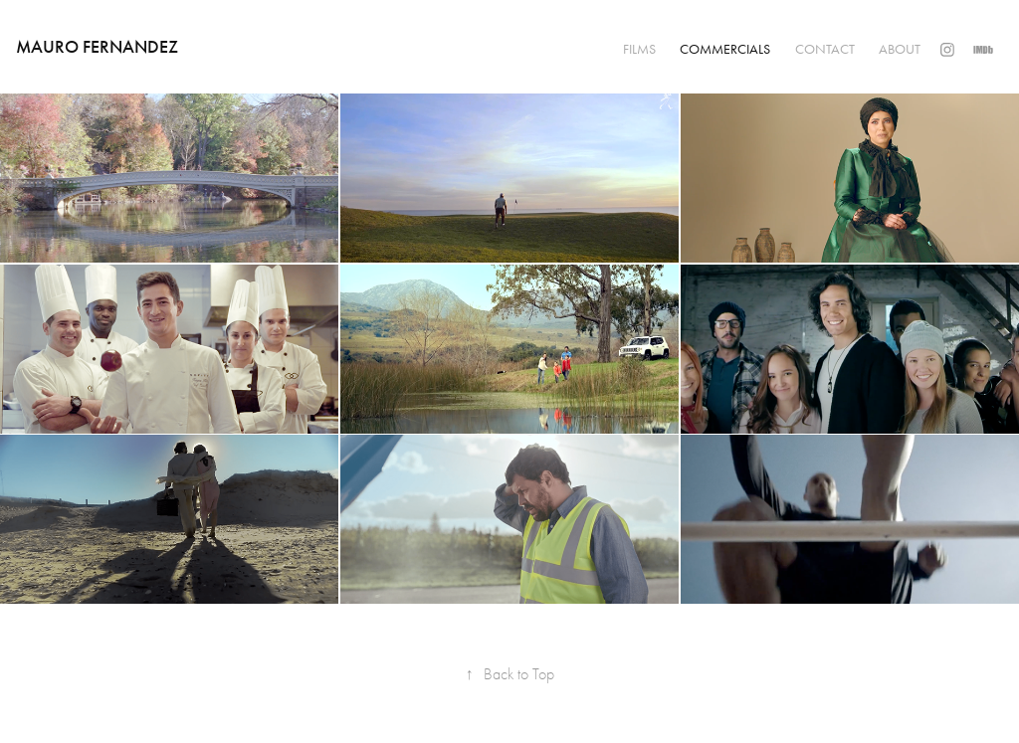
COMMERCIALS (725, 49)
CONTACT (825, 49)
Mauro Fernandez (97, 47)
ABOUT (899, 49)
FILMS (639, 49)
